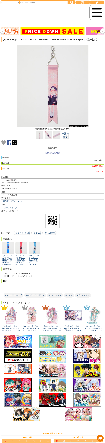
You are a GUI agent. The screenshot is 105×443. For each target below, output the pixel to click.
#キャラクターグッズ (35, 295)
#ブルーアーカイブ (13, 295)
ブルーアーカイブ (10, 208)
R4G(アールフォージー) (12, 201)
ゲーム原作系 (50, 233)
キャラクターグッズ (22, 233)
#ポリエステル (83, 295)
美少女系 (37, 233)
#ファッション (55, 295)
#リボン (68, 295)
